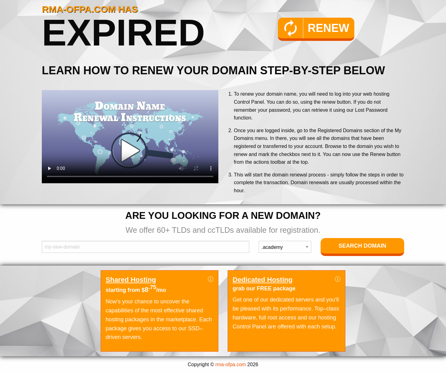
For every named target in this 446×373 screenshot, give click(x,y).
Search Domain (362, 246)
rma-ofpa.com (230, 364)
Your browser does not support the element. (130, 136)
